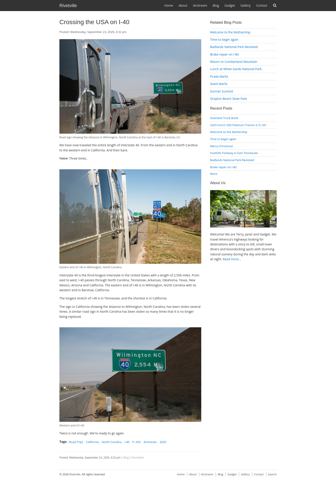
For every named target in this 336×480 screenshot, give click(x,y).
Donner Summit (221, 91)
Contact (261, 5)
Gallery (245, 5)
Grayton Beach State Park (228, 98)
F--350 (136, 442)
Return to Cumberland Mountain (233, 62)
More (213, 174)
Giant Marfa (218, 84)
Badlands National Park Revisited (234, 47)
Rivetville (68, 5)
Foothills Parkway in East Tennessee (234, 153)
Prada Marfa (219, 76)
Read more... (232, 259)
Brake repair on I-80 (224, 54)
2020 (163, 442)
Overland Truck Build (224, 118)
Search (275, 5)
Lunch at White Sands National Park (236, 69)
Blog (216, 5)
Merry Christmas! (221, 146)
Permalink (137, 457)
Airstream (200, 5)
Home (168, 5)
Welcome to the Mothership (230, 32)
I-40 (127, 442)
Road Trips (76, 442)
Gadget (230, 5)
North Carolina (111, 442)
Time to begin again (224, 39)
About (183, 5)
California (92, 442)
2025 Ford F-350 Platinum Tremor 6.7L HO (238, 125)
